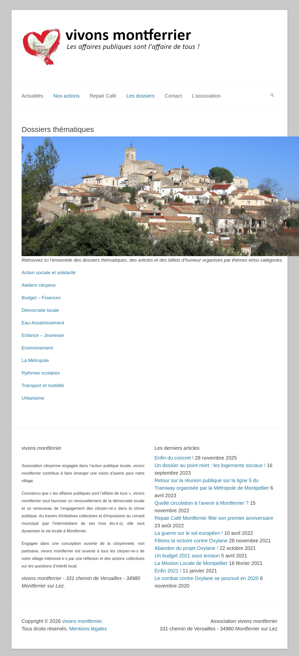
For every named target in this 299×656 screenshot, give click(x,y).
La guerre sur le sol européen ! (189, 533)
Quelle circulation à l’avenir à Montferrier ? (202, 503)
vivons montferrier (82, 621)
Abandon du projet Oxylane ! (186, 548)
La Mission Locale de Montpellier (191, 563)
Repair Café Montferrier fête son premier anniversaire (214, 518)
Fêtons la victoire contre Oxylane (191, 540)
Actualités (32, 96)
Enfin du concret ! (174, 458)
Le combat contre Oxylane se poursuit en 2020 (207, 578)
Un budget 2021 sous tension (187, 555)
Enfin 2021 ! (168, 570)
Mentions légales (88, 628)
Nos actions (66, 96)
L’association (206, 96)
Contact (173, 96)
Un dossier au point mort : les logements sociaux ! (210, 465)
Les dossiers (140, 96)
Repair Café (103, 96)
